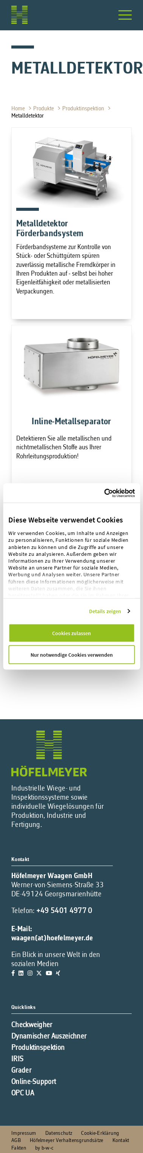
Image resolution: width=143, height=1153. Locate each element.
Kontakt (120, 1141)
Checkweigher (31, 1025)
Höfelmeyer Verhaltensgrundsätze (66, 1141)
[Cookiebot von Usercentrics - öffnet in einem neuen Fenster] (119, 492)
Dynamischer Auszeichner (48, 1036)
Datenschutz (58, 1133)
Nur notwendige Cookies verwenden (72, 654)
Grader (21, 1071)
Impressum (23, 1133)
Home (18, 109)
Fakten (18, 1148)
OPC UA (22, 1093)
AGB (16, 1141)
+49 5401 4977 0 (64, 911)
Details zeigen (105, 611)
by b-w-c (44, 1148)
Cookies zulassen (71, 633)
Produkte (44, 109)
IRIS (17, 1059)
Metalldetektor (28, 116)
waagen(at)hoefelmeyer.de (52, 938)
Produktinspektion (84, 109)
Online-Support (33, 1082)
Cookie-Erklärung (100, 1133)
